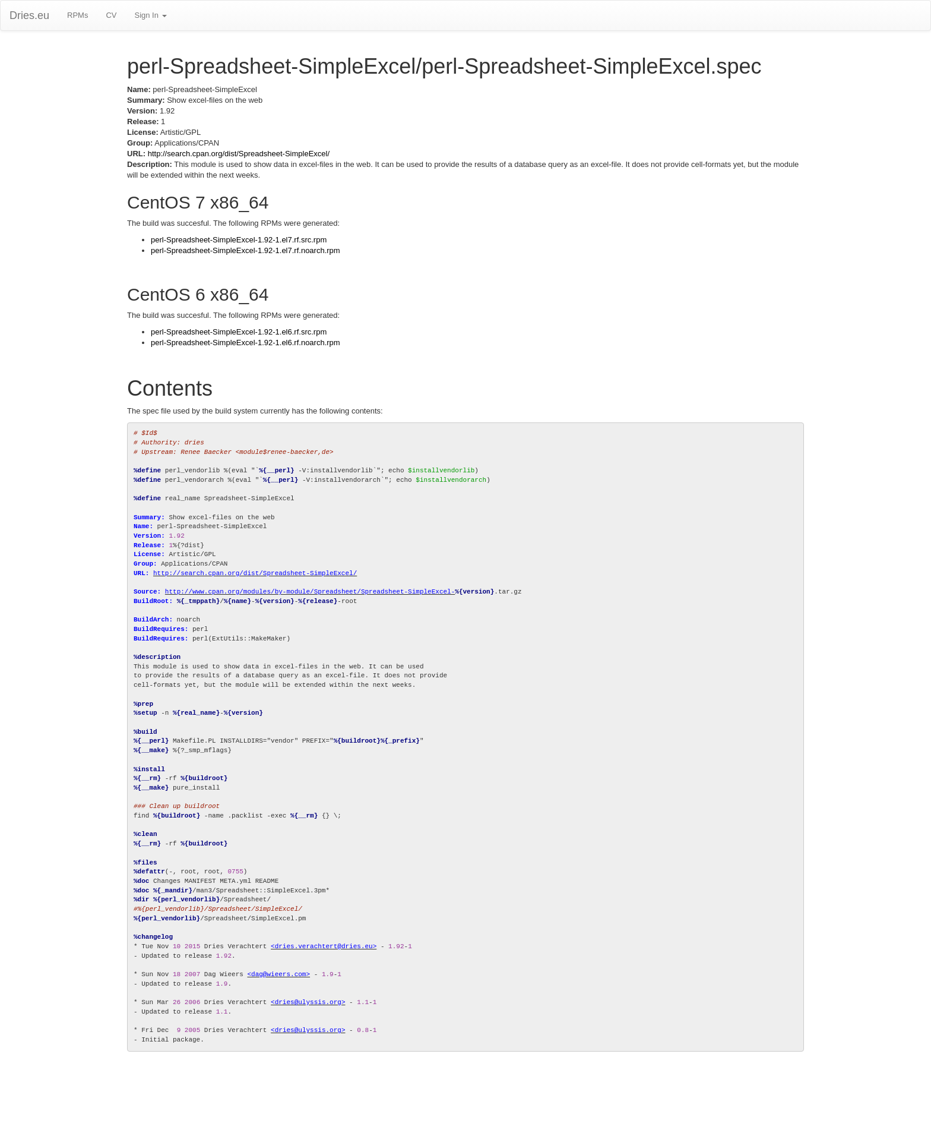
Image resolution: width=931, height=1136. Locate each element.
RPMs (77, 15)
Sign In (150, 15)
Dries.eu (29, 15)
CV (111, 15)
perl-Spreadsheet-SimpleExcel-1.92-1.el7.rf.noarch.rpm (245, 250)
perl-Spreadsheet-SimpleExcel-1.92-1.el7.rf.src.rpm (239, 239)
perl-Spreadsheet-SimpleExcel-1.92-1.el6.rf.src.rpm (239, 331)
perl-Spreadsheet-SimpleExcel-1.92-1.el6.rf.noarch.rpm (245, 342)
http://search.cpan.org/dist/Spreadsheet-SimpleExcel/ (239, 153)
